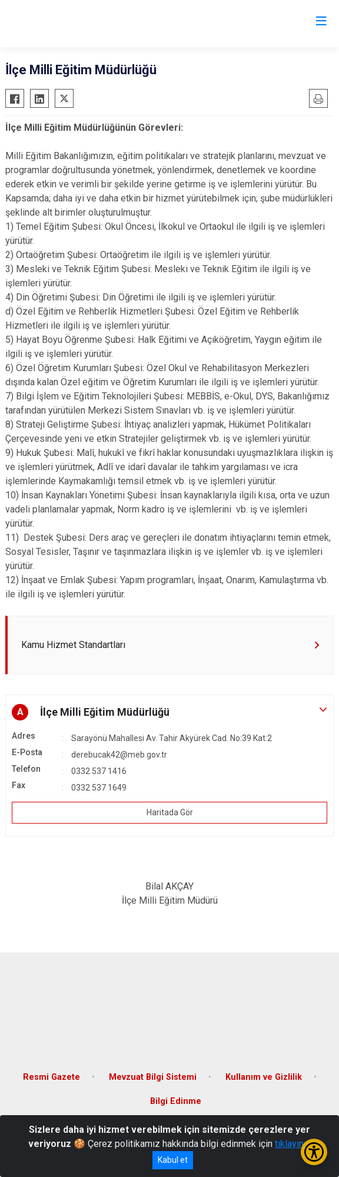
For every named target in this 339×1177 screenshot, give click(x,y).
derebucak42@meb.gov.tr (119, 754)
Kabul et (173, 1160)
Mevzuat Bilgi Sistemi (153, 1077)
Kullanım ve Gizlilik (263, 1077)
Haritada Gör (170, 812)
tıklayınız (293, 1143)
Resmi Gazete (51, 1077)
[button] (169, 712)
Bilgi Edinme (175, 1101)
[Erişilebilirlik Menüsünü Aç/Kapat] (314, 1152)
